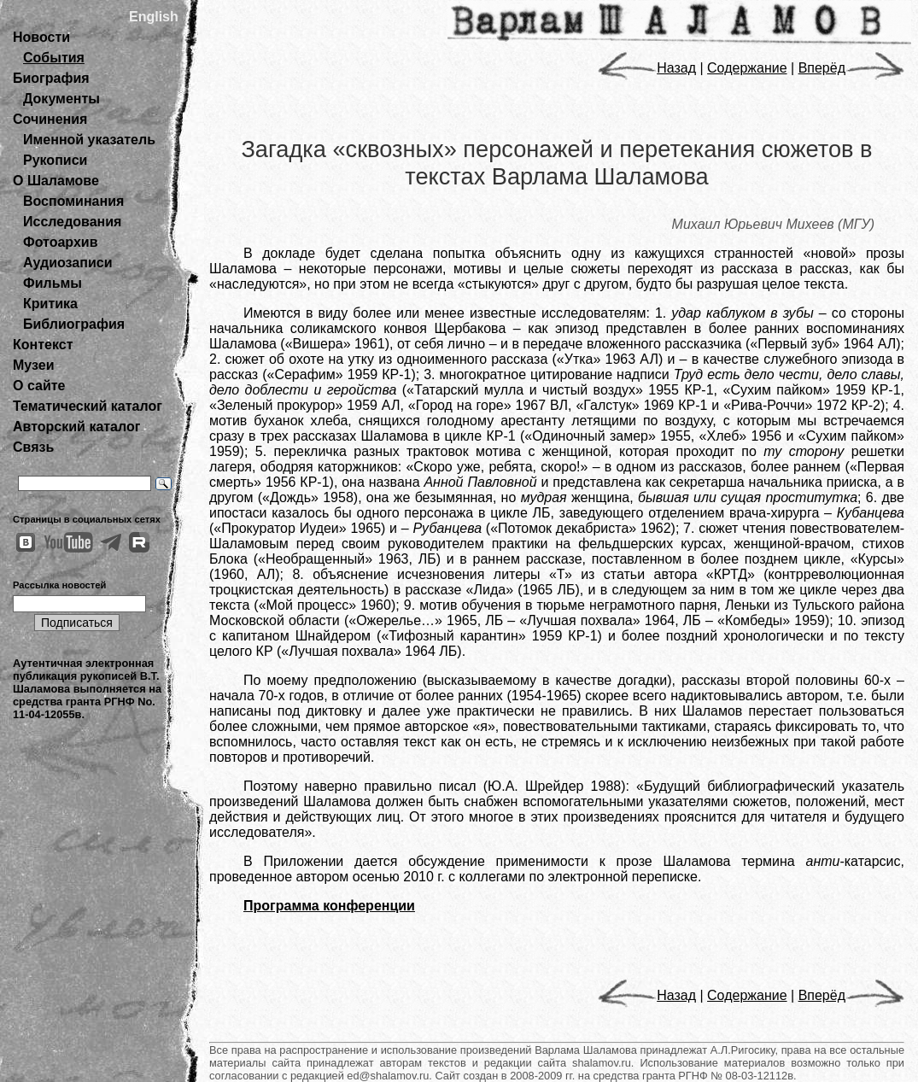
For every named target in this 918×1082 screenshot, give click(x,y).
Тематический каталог (87, 406)
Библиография (74, 324)
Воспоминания (73, 201)
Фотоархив (60, 242)
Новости (41, 37)
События (54, 57)
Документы (61, 98)
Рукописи (55, 160)
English (153, 16)
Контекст (43, 344)
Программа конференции (329, 905)
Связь (33, 447)
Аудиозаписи (67, 262)
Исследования (72, 221)
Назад (647, 68)
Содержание (747, 68)
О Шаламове (56, 180)
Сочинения (50, 119)
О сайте (39, 385)
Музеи (34, 365)
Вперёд (851, 68)
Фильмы (52, 283)
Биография (51, 78)
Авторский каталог (76, 426)
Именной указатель (89, 139)
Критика (50, 303)
